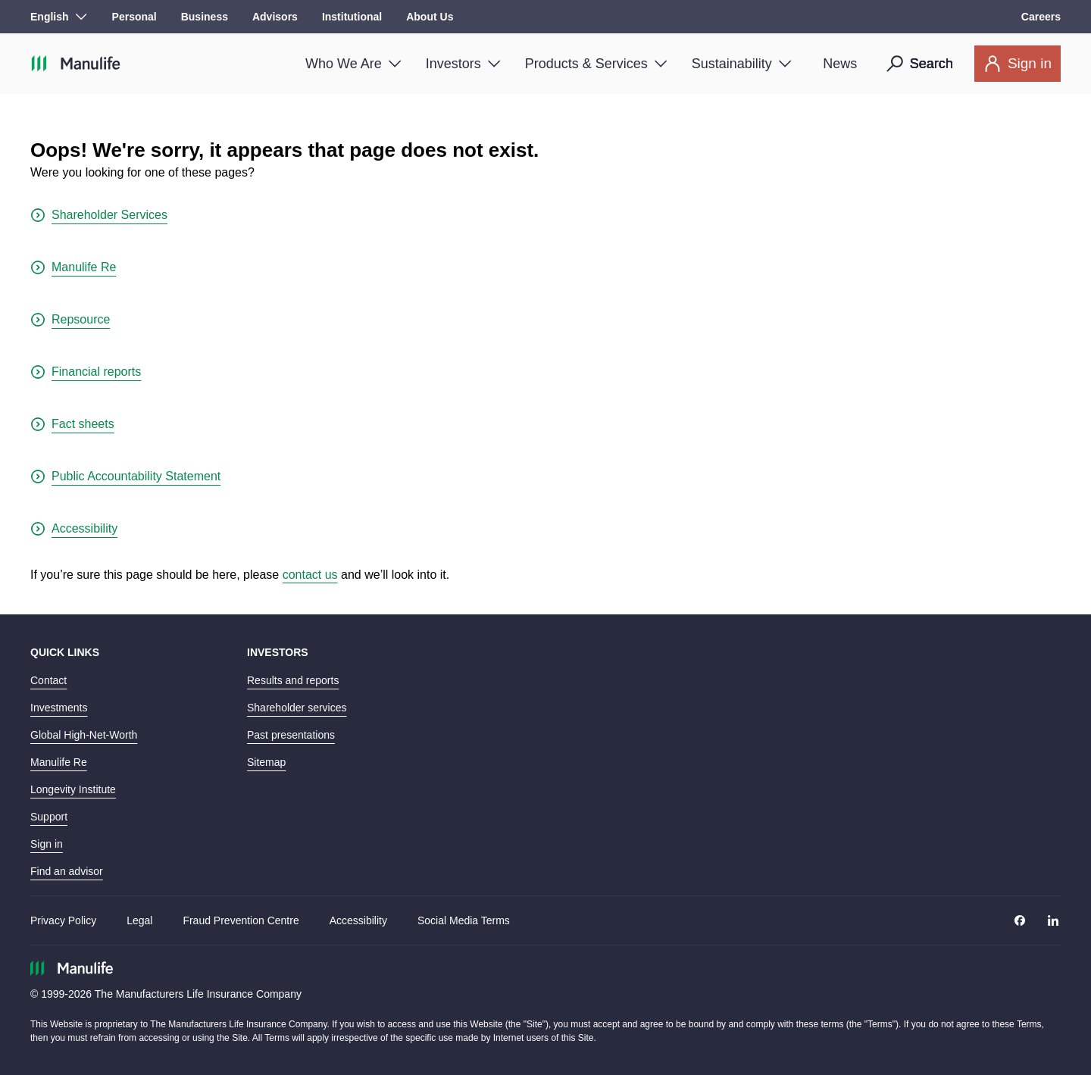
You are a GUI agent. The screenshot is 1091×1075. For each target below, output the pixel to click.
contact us (310, 574)
